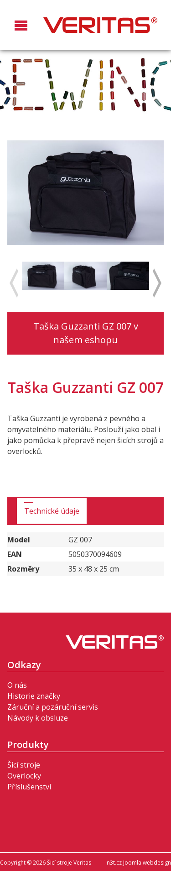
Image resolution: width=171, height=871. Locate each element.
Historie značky (33, 696)
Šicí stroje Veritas (100, 25)
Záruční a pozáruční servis (52, 707)
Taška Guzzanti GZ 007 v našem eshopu (85, 333)
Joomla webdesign (147, 862)
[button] (21, 34)
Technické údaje (51, 511)
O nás (17, 685)
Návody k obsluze (37, 718)
